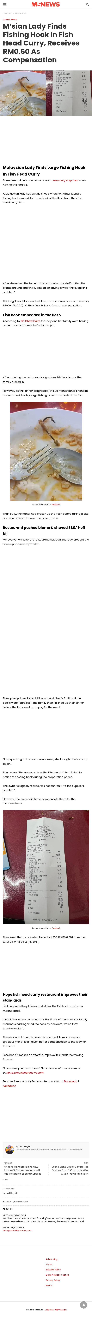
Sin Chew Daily (30, 321)
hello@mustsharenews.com (17, 1230)
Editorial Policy (53, 1269)
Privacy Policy (53, 1280)
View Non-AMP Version (55, 1309)
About (49, 1264)
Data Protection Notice (57, 1274)
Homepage (7, 13)
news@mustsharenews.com (25, 1072)
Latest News (20, 13)
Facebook (56, 504)
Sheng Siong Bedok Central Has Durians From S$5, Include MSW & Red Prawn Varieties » (70, 1170)
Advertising (51, 1259)
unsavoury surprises (64, 180)
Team (49, 1285)
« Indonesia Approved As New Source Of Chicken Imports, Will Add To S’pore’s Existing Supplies (22, 1170)
